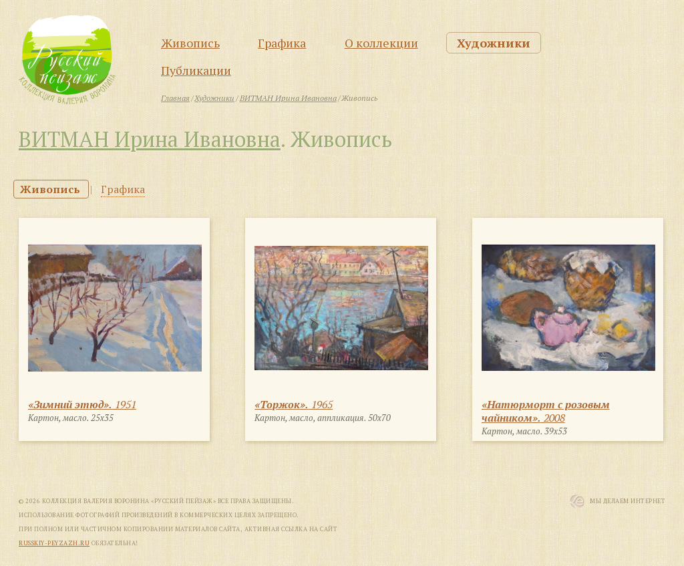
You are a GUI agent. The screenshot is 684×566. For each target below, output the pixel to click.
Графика (282, 43)
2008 (546, 411)
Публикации (196, 70)
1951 (82, 404)
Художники (493, 43)
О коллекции (381, 43)
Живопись (190, 43)
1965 (293, 404)
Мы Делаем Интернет (627, 501)
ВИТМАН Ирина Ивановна (150, 139)
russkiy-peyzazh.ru (54, 543)
